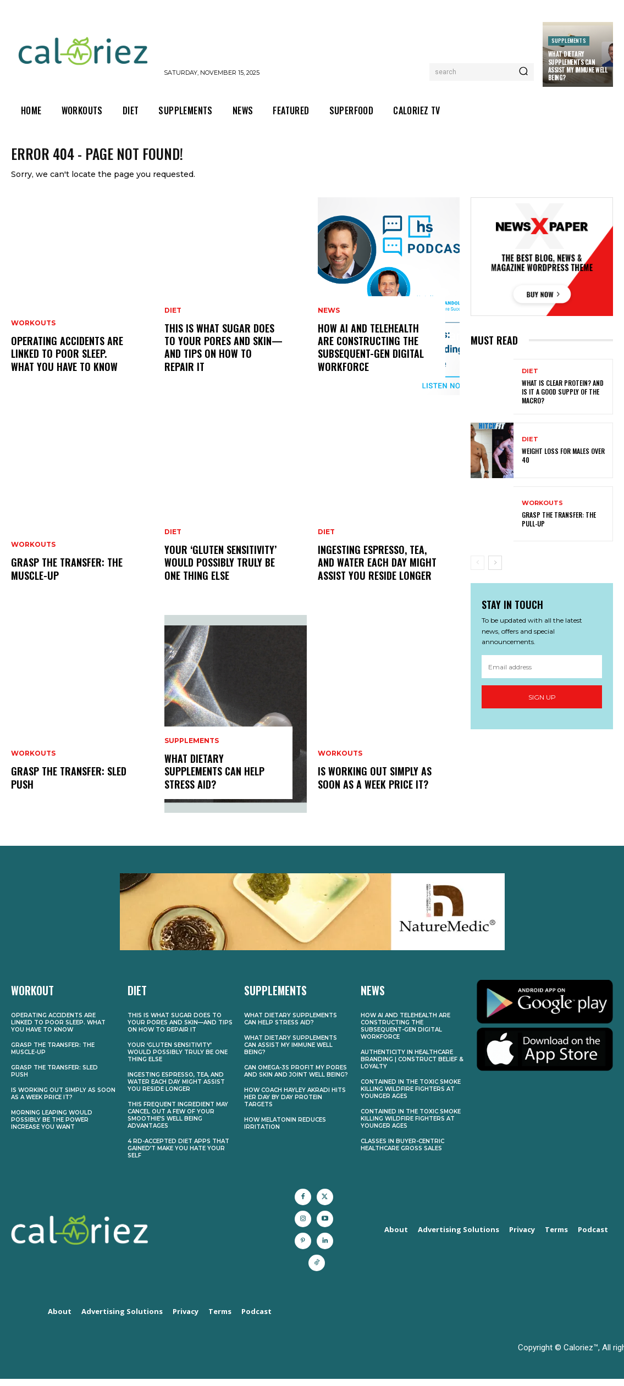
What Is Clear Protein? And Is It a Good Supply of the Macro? (563, 399)
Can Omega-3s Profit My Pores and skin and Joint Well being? (296, 1078)
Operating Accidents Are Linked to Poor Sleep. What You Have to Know (67, 362)
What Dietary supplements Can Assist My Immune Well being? (578, 65)
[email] (542, 674)
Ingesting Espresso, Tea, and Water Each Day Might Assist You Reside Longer (377, 571)
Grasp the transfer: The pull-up (559, 527)
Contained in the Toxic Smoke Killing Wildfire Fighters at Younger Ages (411, 1096)
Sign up (542, 705)
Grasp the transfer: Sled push (68, 785)
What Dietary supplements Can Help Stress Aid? (214, 779)
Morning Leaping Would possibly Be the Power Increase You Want (51, 1127)
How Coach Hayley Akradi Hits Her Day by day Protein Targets (295, 1104)
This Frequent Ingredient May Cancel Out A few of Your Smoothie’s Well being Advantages (178, 1122)
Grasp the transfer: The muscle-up (67, 576)
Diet (172, 318)
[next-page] (495, 571)
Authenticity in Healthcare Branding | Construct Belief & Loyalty (412, 1066)
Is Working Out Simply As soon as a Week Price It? (375, 785)
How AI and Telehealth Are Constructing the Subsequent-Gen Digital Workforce (371, 355)
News (329, 318)
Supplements (568, 40)
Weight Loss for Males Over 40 (563, 463)
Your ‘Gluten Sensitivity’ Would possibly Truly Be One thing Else (220, 571)
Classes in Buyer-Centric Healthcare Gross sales (402, 1152)
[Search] (523, 72)
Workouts (33, 331)
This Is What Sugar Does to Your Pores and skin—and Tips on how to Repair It (223, 355)
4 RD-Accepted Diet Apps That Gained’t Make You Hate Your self (178, 1155)
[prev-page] (477, 571)
